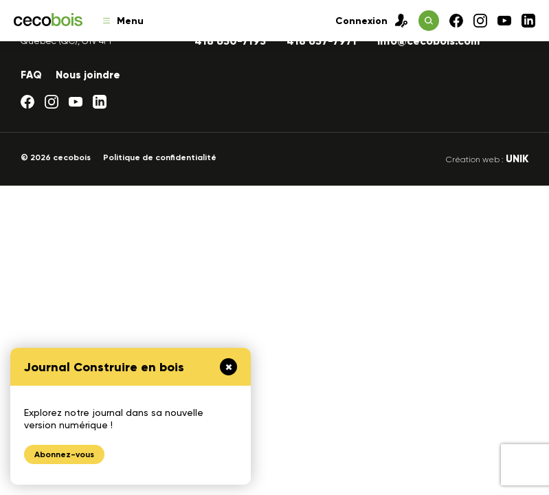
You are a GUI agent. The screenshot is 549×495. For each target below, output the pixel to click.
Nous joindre (88, 75)
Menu (123, 21)
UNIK (517, 159)
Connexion (371, 21)
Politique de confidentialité (159, 157)
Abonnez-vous (64, 454)
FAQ (31, 75)
